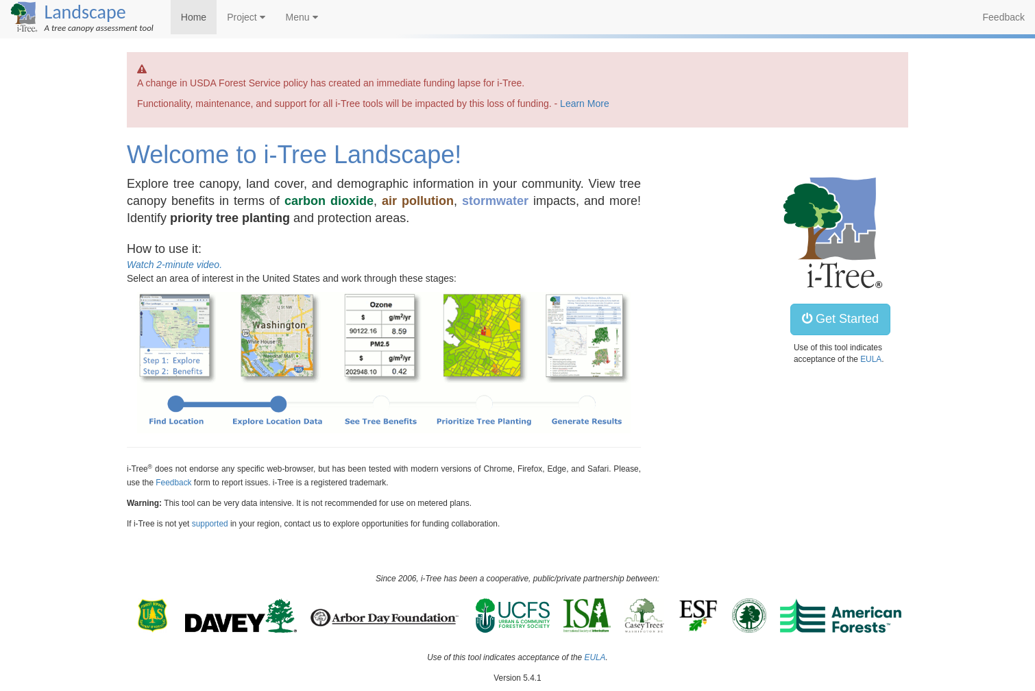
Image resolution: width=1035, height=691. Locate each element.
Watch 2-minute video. (174, 264)
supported (210, 524)
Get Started (840, 319)
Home (193, 17)
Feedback (1004, 17)
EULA (870, 359)
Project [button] (246, 17)
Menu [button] (302, 17)
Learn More (584, 103)
